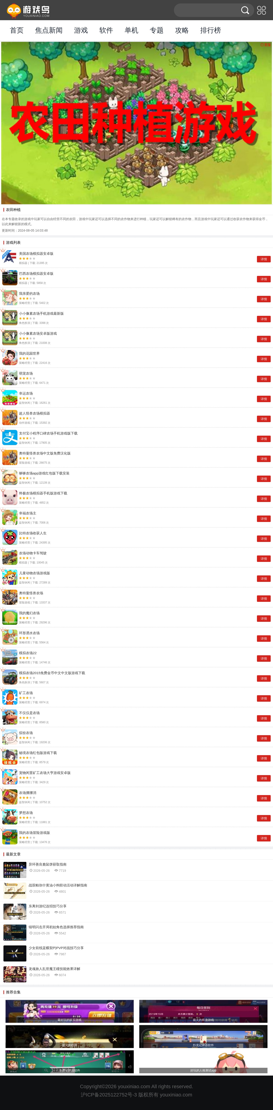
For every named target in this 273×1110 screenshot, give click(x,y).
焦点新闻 (49, 30)
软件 (106, 30)
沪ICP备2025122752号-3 (109, 1095)
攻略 (182, 30)
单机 (131, 30)
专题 (157, 30)
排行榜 (210, 30)
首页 (17, 30)
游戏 (81, 30)
